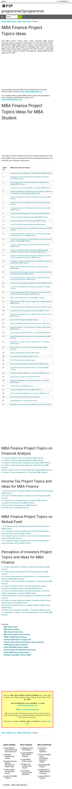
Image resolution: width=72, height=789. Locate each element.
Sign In (3, 1)
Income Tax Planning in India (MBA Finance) (24, 320)
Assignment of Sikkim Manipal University (44, 771)
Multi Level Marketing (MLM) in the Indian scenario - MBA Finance (30, 323)
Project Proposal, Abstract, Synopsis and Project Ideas (11, 764)
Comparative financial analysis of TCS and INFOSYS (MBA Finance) (31, 173)
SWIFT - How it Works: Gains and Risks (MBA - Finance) (27, 298)
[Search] (12, 17)
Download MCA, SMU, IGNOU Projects (27, 754)
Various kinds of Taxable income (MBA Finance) (25, 377)
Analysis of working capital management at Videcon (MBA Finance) (31, 283)
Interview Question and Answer (9, 756)
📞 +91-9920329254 (62, 1)
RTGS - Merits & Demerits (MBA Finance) (22, 360)
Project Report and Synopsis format (10, 771)
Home (3, 21)
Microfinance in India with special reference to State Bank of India (30, 404)
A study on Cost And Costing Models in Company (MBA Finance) (30, 188)
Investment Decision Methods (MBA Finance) (24, 356)
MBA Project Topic (24, 21)
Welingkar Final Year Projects (27, 749)
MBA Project (11, 21)
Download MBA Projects (44, 766)
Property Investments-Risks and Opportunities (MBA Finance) (29, 364)
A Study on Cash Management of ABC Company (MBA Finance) (29, 213)
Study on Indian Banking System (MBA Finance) (25, 353)
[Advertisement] (27, 72)
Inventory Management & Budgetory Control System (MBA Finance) (31, 307)
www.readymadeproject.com (32, 92)
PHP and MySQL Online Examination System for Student (45, 758)
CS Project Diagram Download (43, 750)
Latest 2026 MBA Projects (11, 777)
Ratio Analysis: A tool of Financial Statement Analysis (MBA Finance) (27, 470)
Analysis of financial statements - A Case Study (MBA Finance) (29, 373)
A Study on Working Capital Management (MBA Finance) (27, 224)
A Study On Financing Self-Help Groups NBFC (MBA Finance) (29, 217)
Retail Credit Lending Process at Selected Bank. (25, 397)
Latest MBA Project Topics (27, 760)
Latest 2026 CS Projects (44, 777)
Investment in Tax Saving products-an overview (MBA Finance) (29, 310)
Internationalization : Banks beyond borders (23, 400)
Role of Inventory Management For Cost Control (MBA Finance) (29, 393)
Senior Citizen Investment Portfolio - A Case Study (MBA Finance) (30, 332)
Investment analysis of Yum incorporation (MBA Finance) (28, 221)
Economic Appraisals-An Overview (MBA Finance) (25, 389)
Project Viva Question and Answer (26, 766)
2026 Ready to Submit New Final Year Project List (11, 750)
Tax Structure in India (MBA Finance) (21, 386)
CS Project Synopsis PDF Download (27, 772)
